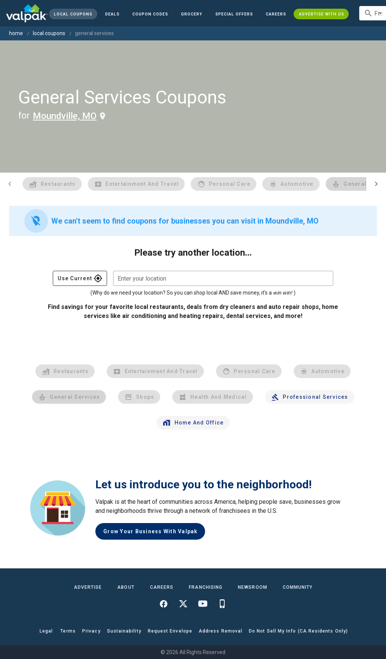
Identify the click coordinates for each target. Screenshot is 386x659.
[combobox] (223, 278)
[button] (234, 14)
